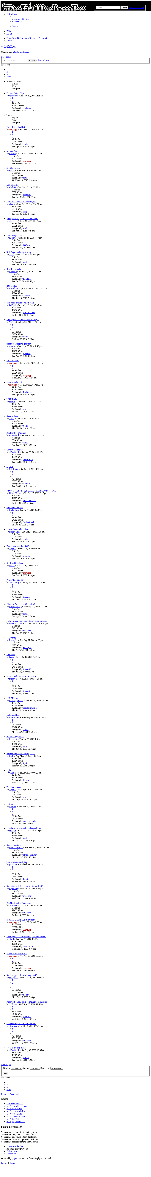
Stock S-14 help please (16, 1048)
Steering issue (13, 416)
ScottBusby (14, 582)
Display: (12, 1068)
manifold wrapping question (19, 344)
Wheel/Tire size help (16, 580)
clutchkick (11, 804)
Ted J (11, 939)
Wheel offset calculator (17, 953)
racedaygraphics (16, 700)
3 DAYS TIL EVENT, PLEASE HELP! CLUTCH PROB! (32, 491)
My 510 (10, 466)
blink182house (15, 493)
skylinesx (27, 108)
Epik (11, 756)
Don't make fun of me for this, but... (22, 202)
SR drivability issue (15, 563)
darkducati (25, 52)
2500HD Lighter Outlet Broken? (21, 920)
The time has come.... (16, 787)
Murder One (12, 151)
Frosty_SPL (14, 532)
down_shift (28, 946)
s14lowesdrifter (16, 847)
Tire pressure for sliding (17, 862)
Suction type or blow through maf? (22, 975)
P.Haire (12, 153)
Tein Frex (11, 654)
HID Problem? (13, 360)
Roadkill (13, 271)
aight (9, 770)
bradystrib (13, 977)
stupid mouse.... (13, 168)
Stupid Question (14, 845)
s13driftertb (14, 435)
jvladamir (13, 864)
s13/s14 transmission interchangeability (24, 828)
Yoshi (11, 254)
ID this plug (12, 286)
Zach (25, 262)
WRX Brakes (12, 399)
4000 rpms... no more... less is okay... (23, 319)
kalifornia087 (29, 312)
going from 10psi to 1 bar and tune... (22, 218)
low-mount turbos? (15, 507)
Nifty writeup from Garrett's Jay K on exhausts (27, 621)
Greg (25, 211)
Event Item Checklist (16, 127)
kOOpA (26, 245)
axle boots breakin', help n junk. (20, 303)
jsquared (26, 353)
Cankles (12, 773)
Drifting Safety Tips (15, 93)
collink (26, 1057)
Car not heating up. (15, 450)
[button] (9, 77)
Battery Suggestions (15, 736)
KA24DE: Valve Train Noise (19, 903)
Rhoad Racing (15, 288)
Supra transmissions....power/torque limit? (25, 886)
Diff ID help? (12, 185)
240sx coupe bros (14, 235)
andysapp (13, 129)
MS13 (12, 565)
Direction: (52, 1068)
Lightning (27, 392)
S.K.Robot (13, 469)
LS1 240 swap (13, 698)
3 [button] (7, 74)
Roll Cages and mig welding (19, 252)
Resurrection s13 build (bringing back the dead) (27, 1002)
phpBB (15, 1158)
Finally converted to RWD (18, 546)
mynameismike (29, 821)
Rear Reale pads (14, 269)
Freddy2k (13, 640)
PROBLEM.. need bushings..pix (21, 753)
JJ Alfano (13, 905)
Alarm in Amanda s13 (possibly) (21, 604)
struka (25, 144)
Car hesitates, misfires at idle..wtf (21, 1023)
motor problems (13, 715)
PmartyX (13, 739)
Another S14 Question (16, 433)
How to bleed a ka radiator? (19, 529)
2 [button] (7, 72)
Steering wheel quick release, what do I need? (26, 936)
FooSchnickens (16, 623)
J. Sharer (13, 1004)
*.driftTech (8, 46)
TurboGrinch (28, 522)
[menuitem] (20, 19)
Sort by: (31, 1068)
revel (25, 409)
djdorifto (13, 96)
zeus (25, 746)
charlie (16, 52)
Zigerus (26, 296)
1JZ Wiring (11, 638)
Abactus (12, 346)
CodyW (12, 187)
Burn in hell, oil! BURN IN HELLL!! (23, 676)
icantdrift (27, 194)
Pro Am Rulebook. (15, 382)
